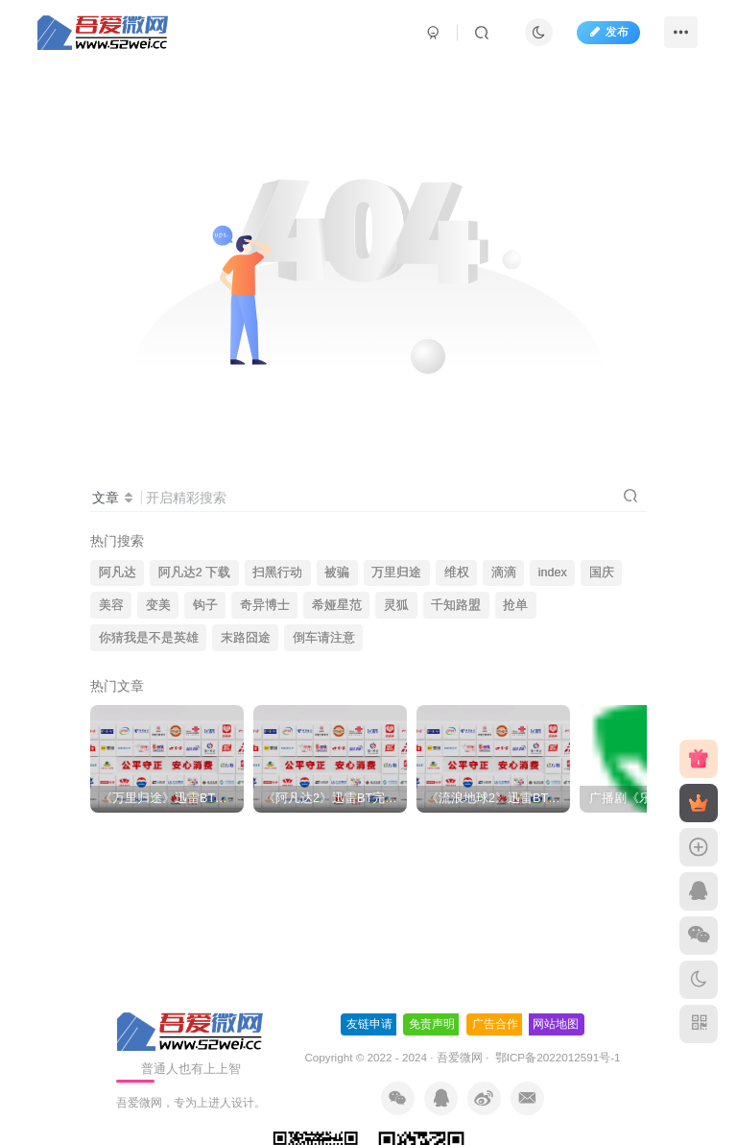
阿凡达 (117, 572)
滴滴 (503, 572)
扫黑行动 (277, 572)
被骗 (336, 572)
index (552, 572)
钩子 (205, 605)
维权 (456, 572)
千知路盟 (456, 605)
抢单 (515, 605)
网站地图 (556, 1024)
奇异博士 (265, 605)
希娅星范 (337, 605)
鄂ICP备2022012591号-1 (555, 1057)
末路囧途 (246, 638)
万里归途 (396, 572)
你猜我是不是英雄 (149, 638)
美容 (111, 605)
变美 (158, 605)
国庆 (601, 572)
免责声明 (432, 1024)
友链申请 (369, 1024)
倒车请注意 (324, 638)
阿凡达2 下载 (194, 572)
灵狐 (396, 605)
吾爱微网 (460, 1057)
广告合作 (495, 1024)
